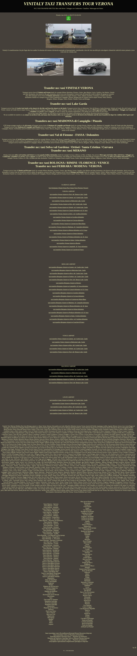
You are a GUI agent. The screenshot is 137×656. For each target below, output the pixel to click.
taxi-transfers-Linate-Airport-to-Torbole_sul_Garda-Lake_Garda (68, 410)
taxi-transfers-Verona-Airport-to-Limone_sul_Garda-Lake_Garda (68, 197)
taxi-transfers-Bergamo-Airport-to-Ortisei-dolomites (68, 309)
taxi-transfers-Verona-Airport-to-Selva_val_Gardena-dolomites (68, 214)
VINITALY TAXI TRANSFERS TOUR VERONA (68, 3)
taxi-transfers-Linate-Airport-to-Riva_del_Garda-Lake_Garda (68, 407)
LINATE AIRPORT (68, 397)
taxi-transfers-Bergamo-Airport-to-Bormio (68, 283)
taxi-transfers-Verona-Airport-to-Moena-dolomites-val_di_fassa (68, 230)
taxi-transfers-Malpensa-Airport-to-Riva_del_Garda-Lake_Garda (68, 376)
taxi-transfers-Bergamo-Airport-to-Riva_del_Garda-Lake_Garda (68, 273)
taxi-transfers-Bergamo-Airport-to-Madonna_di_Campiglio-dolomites (68, 302)
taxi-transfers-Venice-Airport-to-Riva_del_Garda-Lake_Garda (68, 345)
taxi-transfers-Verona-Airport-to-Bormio (68, 243)
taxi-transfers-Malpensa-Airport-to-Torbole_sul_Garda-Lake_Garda (68, 379)
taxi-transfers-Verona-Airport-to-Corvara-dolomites (68, 220)
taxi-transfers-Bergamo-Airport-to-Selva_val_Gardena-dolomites (68, 319)
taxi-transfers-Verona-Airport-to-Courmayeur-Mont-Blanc (68, 223)
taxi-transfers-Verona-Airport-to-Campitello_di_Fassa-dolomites (68, 246)
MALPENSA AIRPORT (68, 366)
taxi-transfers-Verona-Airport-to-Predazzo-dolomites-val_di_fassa (68, 237)
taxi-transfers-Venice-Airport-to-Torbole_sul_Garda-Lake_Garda (68, 348)
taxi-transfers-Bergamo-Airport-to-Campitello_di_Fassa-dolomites (68, 286)
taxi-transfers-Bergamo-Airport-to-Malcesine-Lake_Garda (68, 270)
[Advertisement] (68, 256)
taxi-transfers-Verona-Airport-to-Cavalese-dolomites (68, 217)
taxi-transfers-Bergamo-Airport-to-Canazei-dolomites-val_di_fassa (68, 289)
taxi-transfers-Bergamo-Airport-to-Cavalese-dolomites (69, 293)
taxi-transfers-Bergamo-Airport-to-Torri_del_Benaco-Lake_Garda (68, 279)
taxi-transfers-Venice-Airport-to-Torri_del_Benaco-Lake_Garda (68, 352)
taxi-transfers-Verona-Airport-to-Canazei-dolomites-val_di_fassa (69, 210)
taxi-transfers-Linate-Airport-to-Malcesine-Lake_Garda (68, 403)
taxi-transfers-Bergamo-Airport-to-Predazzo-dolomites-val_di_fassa (68, 312)
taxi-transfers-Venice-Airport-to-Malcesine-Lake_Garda (68, 342)
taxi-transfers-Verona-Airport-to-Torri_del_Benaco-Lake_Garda (68, 194)
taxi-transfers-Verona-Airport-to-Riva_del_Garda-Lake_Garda (68, 204)
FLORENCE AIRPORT (68, 185)
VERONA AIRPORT (68, 191)
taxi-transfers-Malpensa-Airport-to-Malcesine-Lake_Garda (68, 373)
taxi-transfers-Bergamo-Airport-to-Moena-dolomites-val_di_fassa (68, 306)
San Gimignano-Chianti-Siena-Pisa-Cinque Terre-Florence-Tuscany (68, 188)
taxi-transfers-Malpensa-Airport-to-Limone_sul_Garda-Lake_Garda (68, 369)
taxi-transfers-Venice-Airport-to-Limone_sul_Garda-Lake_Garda (68, 339)
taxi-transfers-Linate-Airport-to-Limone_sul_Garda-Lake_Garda (68, 400)
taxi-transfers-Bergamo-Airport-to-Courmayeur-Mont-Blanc (68, 299)
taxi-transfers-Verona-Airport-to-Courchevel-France (68, 249)
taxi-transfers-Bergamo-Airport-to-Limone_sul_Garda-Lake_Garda (68, 267)
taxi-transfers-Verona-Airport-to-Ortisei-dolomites (68, 233)
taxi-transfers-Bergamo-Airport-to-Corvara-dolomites (68, 296)
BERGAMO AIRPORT (68, 264)
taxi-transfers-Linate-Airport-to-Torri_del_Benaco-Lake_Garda (68, 413)
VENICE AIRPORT (68, 335)
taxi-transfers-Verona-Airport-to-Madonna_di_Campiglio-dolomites (68, 227)
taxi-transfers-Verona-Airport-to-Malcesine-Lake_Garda (68, 201)
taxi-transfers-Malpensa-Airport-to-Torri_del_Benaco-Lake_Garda (68, 382)
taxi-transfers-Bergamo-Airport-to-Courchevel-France (68, 322)
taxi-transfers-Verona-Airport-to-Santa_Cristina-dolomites (68, 240)
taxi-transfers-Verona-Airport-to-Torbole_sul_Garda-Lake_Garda (68, 207)
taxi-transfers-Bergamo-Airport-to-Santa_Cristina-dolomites (68, 316)
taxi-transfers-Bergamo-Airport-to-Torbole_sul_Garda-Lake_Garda (68, 276)
